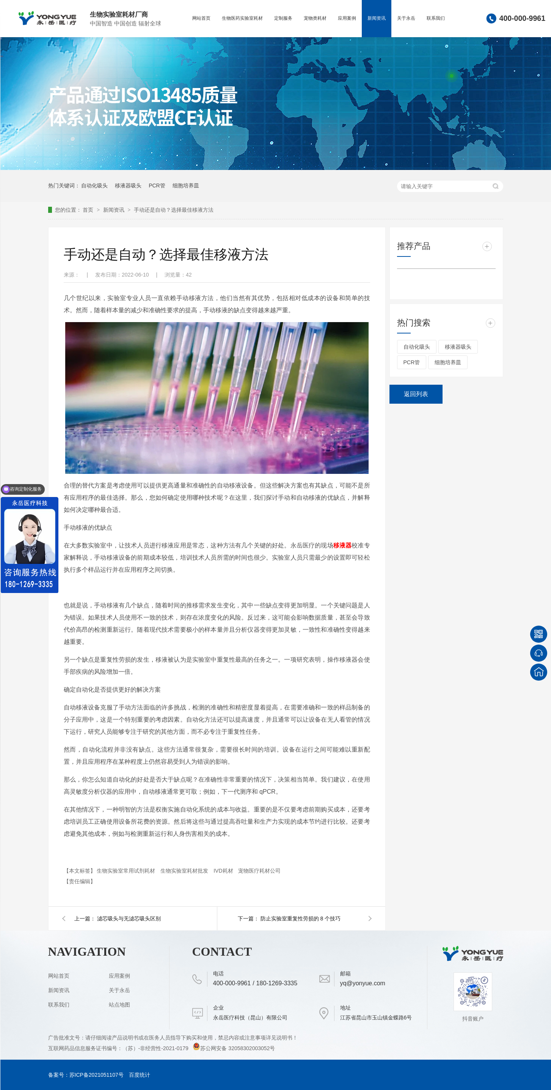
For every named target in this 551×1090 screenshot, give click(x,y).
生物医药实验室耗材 (242, 18)
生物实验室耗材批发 (185, 871)
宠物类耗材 (315, 18)
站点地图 (119, 1005)
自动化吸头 (94, 185)
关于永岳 (406, 18)
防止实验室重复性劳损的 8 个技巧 (301, 918)
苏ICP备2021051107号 (96, 1075)
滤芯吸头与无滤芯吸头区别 (129, 918)
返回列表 (416, 394)
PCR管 (157, 185)
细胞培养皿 (186, 185)
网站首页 (201, 18)
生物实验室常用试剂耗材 (127, 871)
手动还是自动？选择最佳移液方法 (173, 210)
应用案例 (347, 18)
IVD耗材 (223, 871)
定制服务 (283, 18)
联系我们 (436, 18)
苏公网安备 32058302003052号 (234, 1048)
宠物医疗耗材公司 (259, 871)
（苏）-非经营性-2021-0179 (156, 1048)
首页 (89, 210)
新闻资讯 (376, 18)
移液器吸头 (128, 185)
